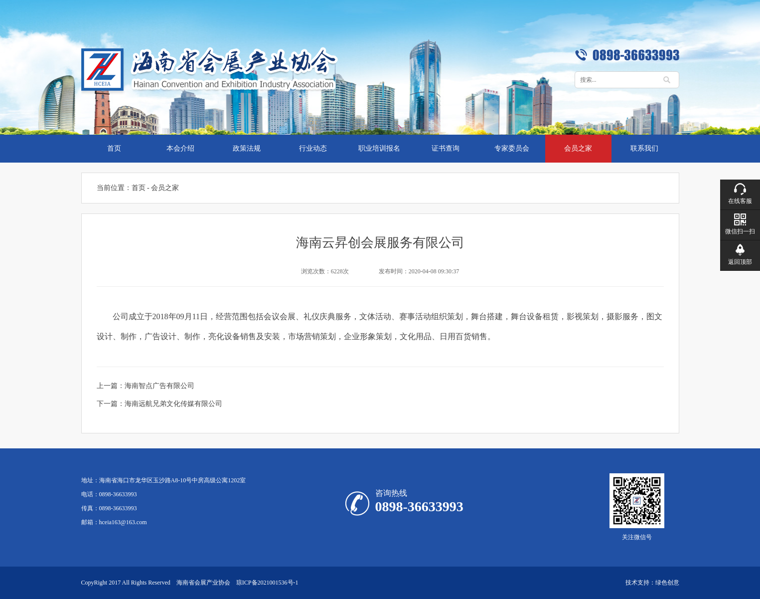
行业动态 (313, 148)
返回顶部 (740, 261)
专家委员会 (511, 148)
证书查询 (445, 148)
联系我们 (644, 148)
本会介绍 (180, 148)
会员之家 (578, 148)
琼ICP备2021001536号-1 (267, 582)
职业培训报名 (379, 148)
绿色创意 (667, 582)
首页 (114, 148)
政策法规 (247, 148)
